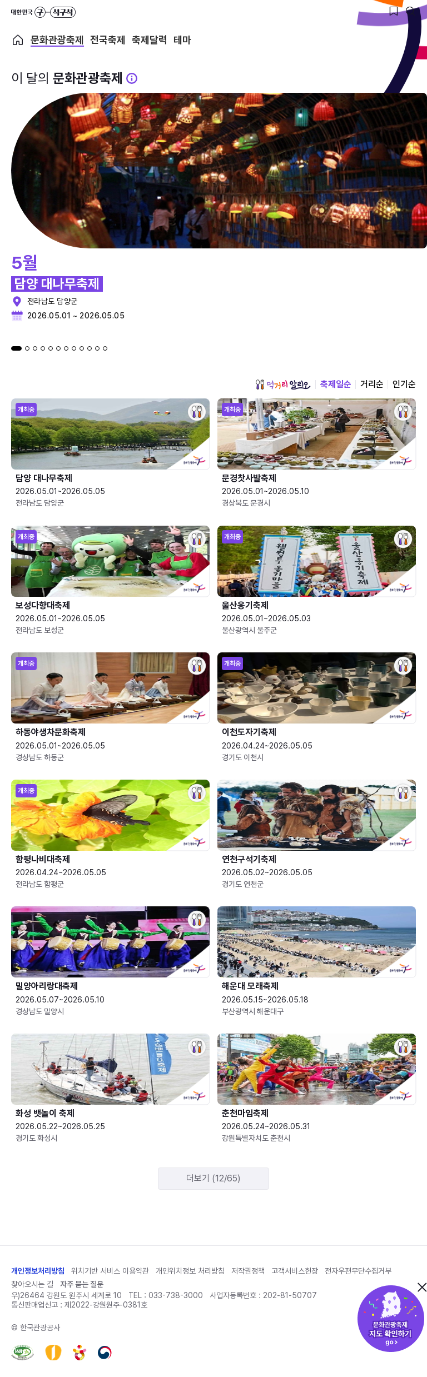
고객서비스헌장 (294, 1270)
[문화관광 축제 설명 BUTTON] (132, 78)
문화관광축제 (57, 40)
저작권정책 (248, 1270)
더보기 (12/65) (213, 1178)
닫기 (422, 1287)
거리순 (372, 384)
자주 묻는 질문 (81, 1284)
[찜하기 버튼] (393, 11)
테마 (182, 40)
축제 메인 (17, 40)
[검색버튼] (410, 11)
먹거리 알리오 (283, 384)
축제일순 (335, 384)
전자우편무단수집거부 (358, 1270)
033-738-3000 (175, 1295)
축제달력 (149, 40)
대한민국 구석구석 (43, 12)
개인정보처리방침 (37, 1270)
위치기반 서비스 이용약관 (110, 1270)
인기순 (404, 384)
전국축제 (108, 40)
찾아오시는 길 (32, 1284)
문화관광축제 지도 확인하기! (391, 1319)
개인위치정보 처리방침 (190, 1270)
